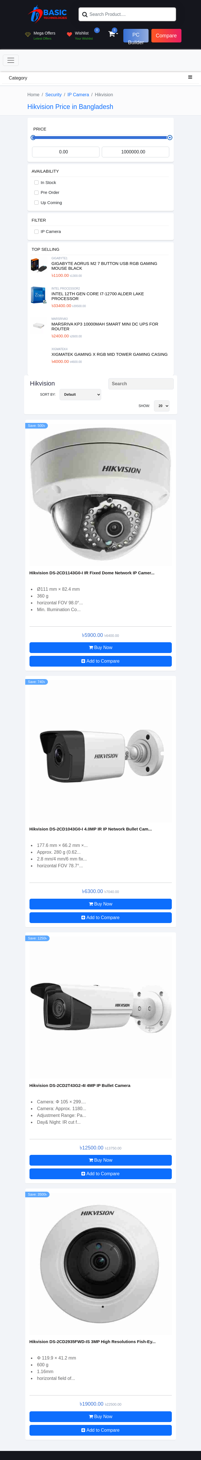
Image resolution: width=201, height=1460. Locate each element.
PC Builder (136, 37)
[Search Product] (141, 383)
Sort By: (70, 394)
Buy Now (100, 647)
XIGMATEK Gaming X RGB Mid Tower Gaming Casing (110, 354)
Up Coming (51, 202)
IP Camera (78, 94)
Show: (154, 406)
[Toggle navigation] (11, 60)
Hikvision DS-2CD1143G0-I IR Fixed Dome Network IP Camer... (92, 572)
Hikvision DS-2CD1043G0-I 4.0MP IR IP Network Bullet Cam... (90, 829)
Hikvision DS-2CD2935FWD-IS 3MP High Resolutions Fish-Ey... (92, 1341)
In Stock (48, 182)
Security (53, 94)
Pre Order (50, 192)
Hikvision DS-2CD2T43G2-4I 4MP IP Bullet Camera (79, 1085)
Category (100, 77)
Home (33, 94)
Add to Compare (100, 661)
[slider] (169, 137)
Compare (166, 35)
